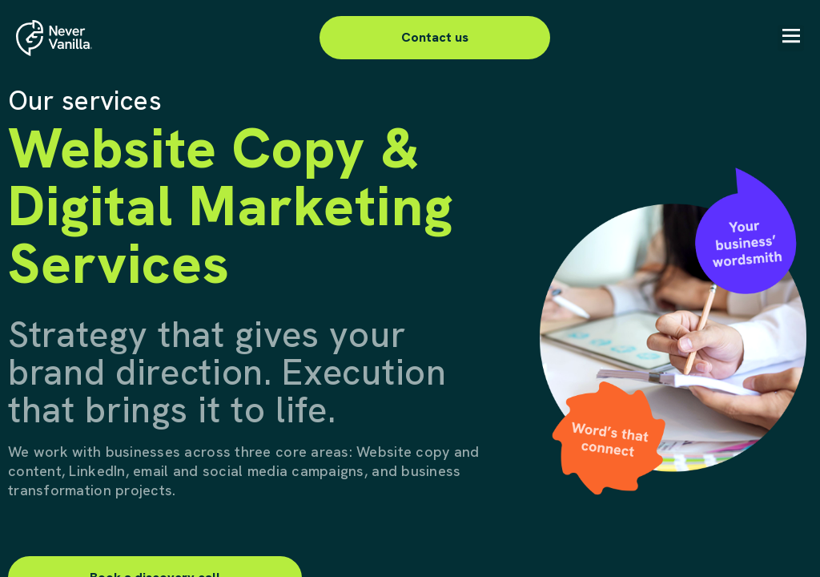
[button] (791, 38)
